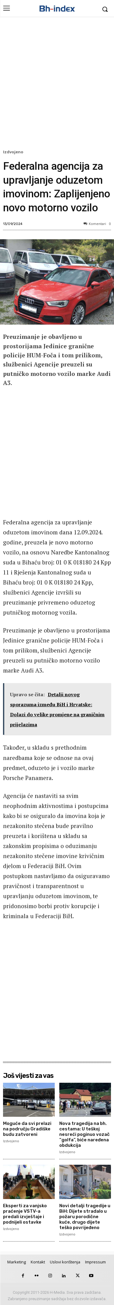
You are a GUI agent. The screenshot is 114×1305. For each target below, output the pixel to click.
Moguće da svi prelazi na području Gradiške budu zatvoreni (27, 1129)
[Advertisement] (57, 84)
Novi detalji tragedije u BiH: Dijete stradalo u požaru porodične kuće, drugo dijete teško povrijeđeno (84, 1216)
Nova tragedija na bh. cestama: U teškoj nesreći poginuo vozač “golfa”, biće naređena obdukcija (84, 1134)
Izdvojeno (14, 152)
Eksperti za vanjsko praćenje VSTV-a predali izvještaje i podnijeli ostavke (25, 1214)
